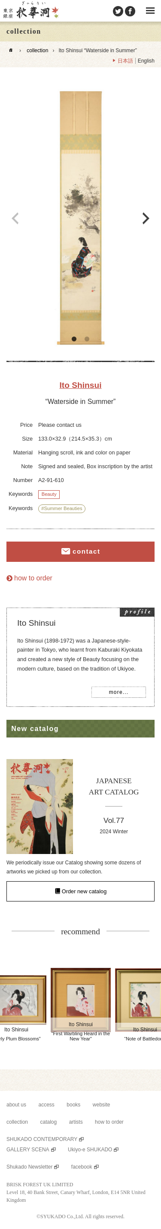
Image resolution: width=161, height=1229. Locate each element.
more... (119, 692)
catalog (48, 1122)
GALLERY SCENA (27, 1150)
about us (16, 1105)
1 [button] (74, 339)
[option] (80, 218)
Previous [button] (15, 218)
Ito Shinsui (80, 385)
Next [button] (146, 218)
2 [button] (87, 339)
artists (76, 1122)
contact (86, 551)
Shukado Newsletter (29, 1167)
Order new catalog (84, 891)
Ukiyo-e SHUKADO (90, 1150)
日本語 (125, 61)
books (73, 1105)
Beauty (49, 494)
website (101, 1105)
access (47, 1105)
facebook (81, 1167)
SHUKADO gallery (30, 11)
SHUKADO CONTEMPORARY (41, 1139)
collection (37, 50)
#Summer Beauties (61, 508)
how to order (33, 578)
